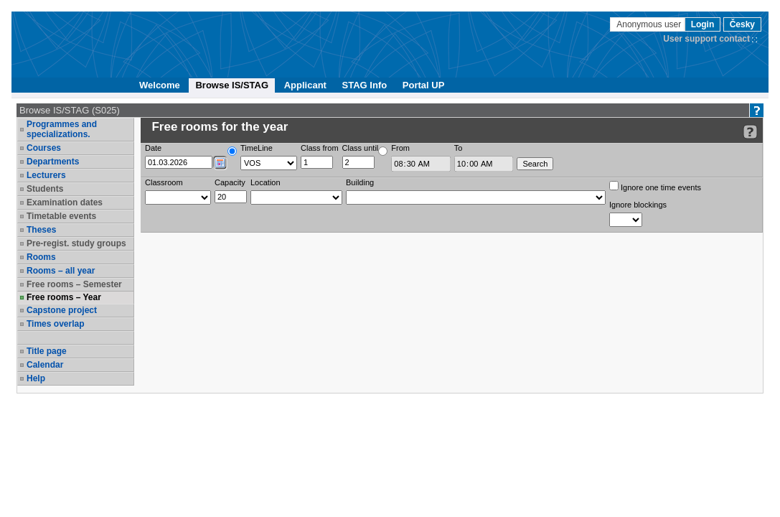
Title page (47, 351)
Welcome (159, 85)
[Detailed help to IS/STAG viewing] (750, 131)
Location (265, 182)
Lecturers (46, 175)
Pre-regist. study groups (76, 243)
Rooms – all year (61, 271)
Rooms (41, 257)
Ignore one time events (655, 186)
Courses (44, 148)
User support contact (706, 39)
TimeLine (256, 148)
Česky (742, 24)
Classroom (164, 182)
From (400, 148)
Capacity (230, 182)
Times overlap (55, 324)
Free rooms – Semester (74, 284)
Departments (53, 162)
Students (45, 189)
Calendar (45, 365)
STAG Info (364, 85)
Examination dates (65, 202)
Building (360, 182)
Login (703, 24)
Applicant (305, 85)
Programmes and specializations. (62, 129)
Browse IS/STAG (231, 85)
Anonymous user (649, 24)
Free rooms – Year (64, 297)
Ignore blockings (638, 204)
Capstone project (62, 310)
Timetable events (61, 216)
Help (36, 378)
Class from (320, 148)
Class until (360, 148)
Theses (41, 230)
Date (153, 148)
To (458, 148)
